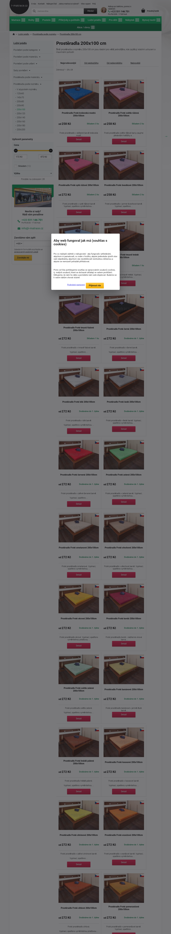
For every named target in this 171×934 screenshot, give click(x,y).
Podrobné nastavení (76, 285)
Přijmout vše (95, 285)
